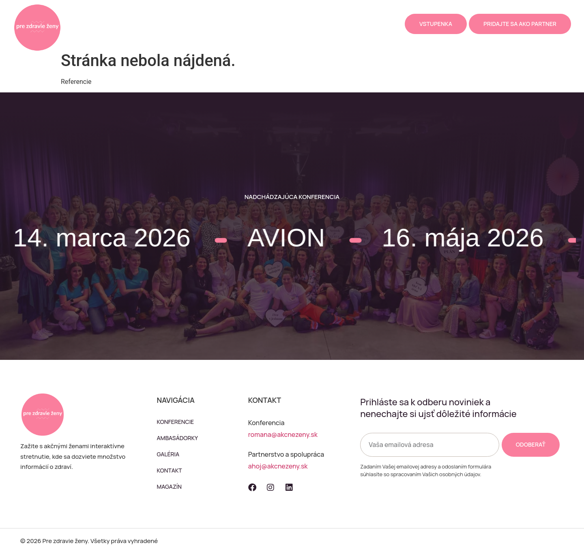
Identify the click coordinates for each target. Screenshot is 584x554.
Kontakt (290, 24)
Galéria (253, 24)
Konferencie (157, 24)
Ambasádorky (209, 24)
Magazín (327, 24)
